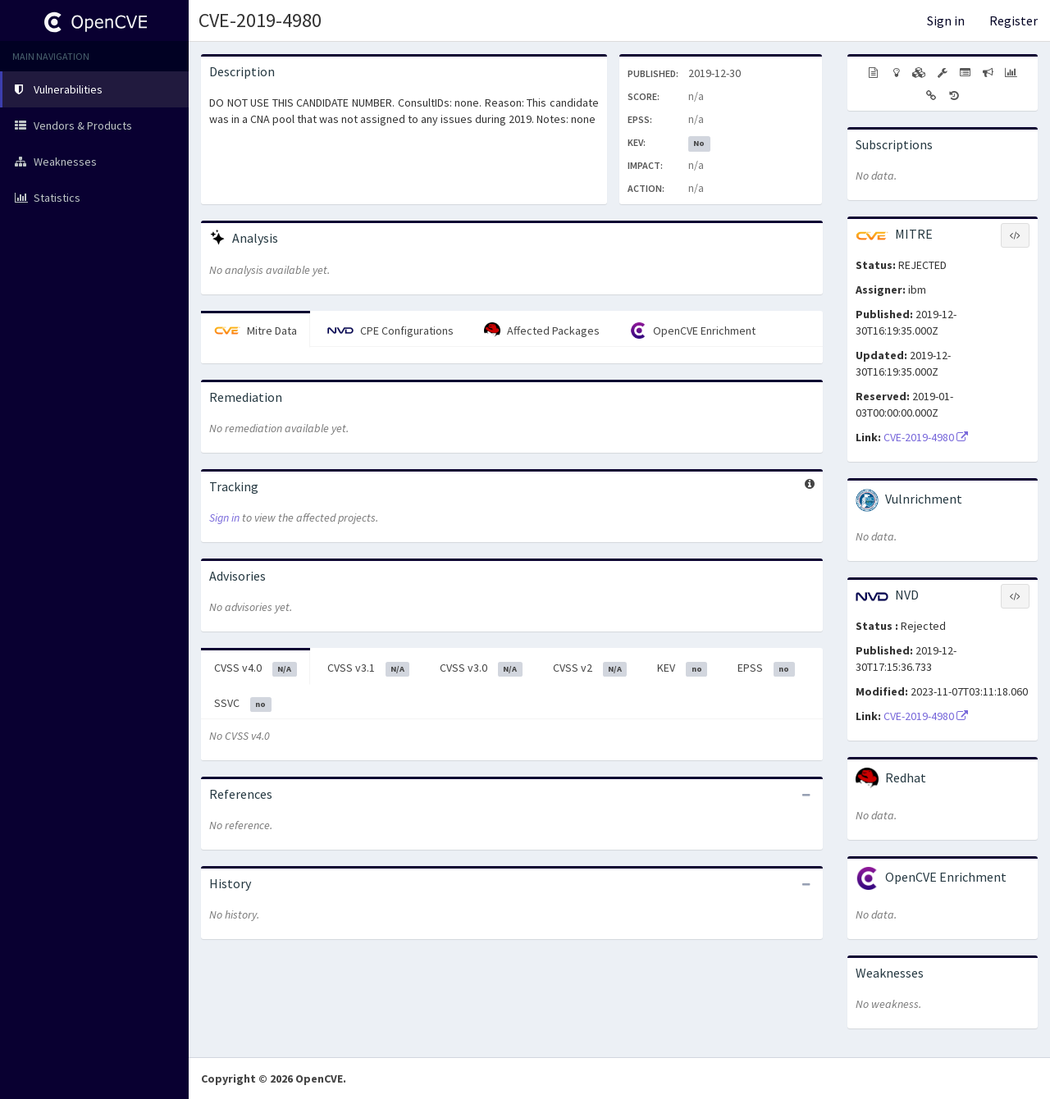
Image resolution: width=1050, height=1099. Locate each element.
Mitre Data (255, 330)
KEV (682, 668)
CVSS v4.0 (255, 668)
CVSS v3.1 (368, 668)
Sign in (946, 20)
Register (1013, 20)
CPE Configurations (390, 330)
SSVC (243, 703)
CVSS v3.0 (481, 668)
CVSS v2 (590, 668)
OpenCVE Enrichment (693, 330)
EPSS (766, 668)
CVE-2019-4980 (260, 20)
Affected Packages (542, 330)
